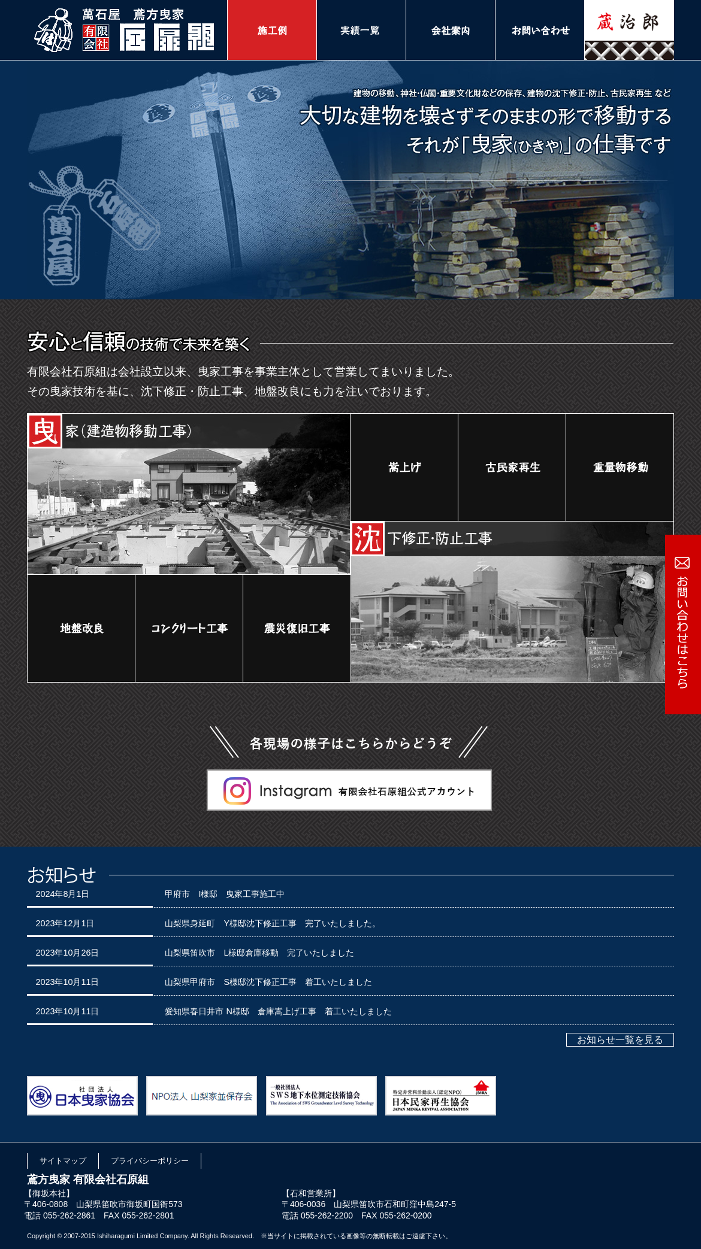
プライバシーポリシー (150, 1160)
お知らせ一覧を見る (620, 1040)
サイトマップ (63, 1160)
